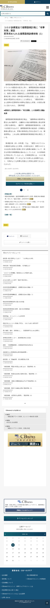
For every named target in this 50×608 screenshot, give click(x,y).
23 (6, 556)
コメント (10, 236)
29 (25, 541)
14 (37, 549)
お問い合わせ (6, 597)
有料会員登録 (13, 2)
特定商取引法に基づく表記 (10, 590)
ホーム (6, 17)
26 (6, 541)
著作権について (7, 579)
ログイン (38, 2)
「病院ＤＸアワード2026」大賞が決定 (18, 427)
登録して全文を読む (25, 179)
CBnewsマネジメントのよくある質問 (13, 594)
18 (19, 552)
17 (13, 552)
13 (31, 549)
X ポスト (34, 41)
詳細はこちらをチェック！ (25, 510)
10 (13, 549)
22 (43, 552)
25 (19, 556)
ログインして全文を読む (25, 184)
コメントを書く (25, 242)
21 (37, 552)
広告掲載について (7, 582)
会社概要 (4, 575)
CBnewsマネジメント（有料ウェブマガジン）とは (17, 586)
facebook (24, 236)
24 (13, 556)
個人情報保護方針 (32, 575)
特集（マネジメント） (16, 17)
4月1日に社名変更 (12, 421)
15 (43, 549)
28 (19, 541)
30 (31, 541)
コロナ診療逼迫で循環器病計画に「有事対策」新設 (18, 20)
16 (6, 552)
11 (19, 549)
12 (25, 549)
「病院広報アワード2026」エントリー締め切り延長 (22, 415)
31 (37, 541)
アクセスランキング (25, 518)
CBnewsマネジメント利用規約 (36, 579)
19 (25, 552)
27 (13, 541)
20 (31, 552)
